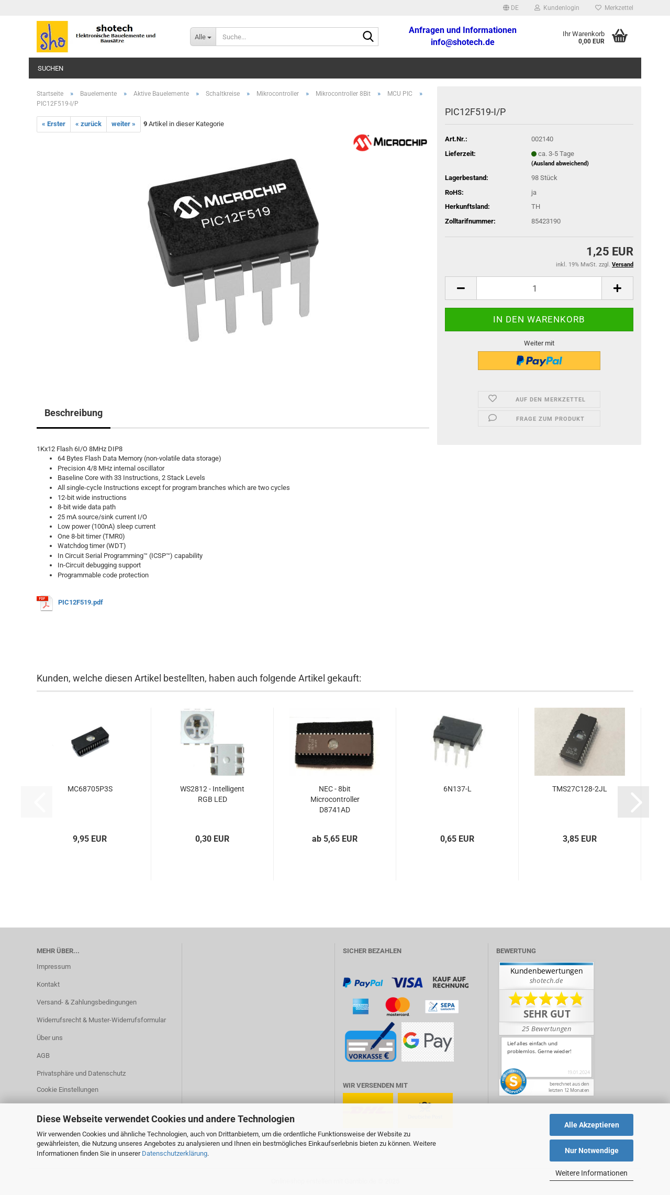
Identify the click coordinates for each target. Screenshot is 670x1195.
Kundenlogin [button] (556, 8)
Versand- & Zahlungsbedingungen (87, 1002)
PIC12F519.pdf (80, 603)
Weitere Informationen (591, 1173)
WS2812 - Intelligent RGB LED (212, 794)
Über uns (50, 1038)
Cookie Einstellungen (67, 1089)
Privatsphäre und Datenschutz (81, 1073)
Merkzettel (614, 8)
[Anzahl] (539, 288)
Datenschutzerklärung (174, 1153)
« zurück (88, 124)
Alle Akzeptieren (591, 1125)
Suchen (50, 68)
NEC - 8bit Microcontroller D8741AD (335, 799)
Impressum (54, 966)
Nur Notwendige (592, 1150)
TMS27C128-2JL (579, 789)
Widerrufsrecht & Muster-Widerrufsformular (101, 1020)
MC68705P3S (90, 789)
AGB (43, 1055)
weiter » (123, 124)
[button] (511, 8)
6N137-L (457, 789)
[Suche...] (203, 36)
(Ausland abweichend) (560, 163)
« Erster (53, 124)
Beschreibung (73, 412)
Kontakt (48, 984)
